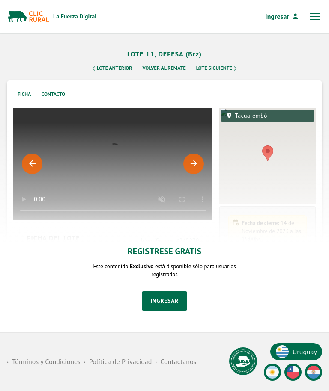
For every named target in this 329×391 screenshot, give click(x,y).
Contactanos (178, 361)
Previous (32, 164)
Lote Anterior (111, 68)
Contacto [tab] (54, 94)
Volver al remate (164, 68)
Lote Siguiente (217, 68)
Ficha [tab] (24, 94)
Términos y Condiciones (46, 361)
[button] (267, 322)
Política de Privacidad (120, 361)
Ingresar (282, 16)
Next (193, 164)
